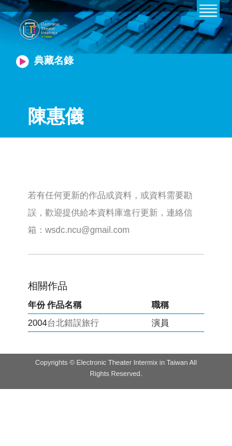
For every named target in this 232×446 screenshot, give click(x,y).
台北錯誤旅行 (73, 323)
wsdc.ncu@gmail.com (87, 230)
